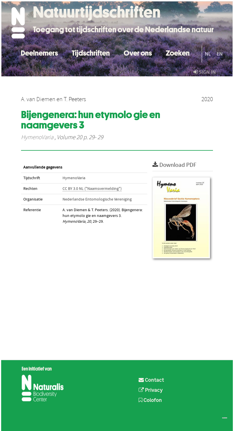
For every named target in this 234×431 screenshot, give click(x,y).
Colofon (150, 400)
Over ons (138, 52)
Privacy (151, 390)
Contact (151, 380)
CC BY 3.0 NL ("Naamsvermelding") (92, 188)
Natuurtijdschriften (97, 12)
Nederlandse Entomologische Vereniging (97, 199)
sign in (204, 72)
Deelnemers (39, 52)
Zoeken (178, 52)
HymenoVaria (37, 137)
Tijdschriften (91, 52)
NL (208, 54)
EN (220, 54)
